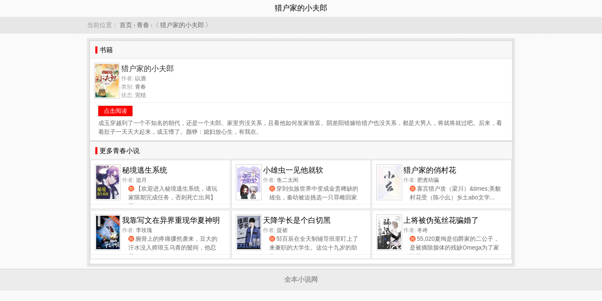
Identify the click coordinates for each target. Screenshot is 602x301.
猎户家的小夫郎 (182, 24)
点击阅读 (115, 110)
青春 (143, 24)
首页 (126, 24)
